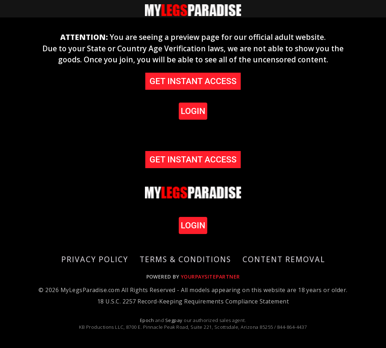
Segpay (174, 320)
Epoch (147, 320)
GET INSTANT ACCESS (193, 81)
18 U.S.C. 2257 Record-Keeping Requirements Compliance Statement (193, 301)
